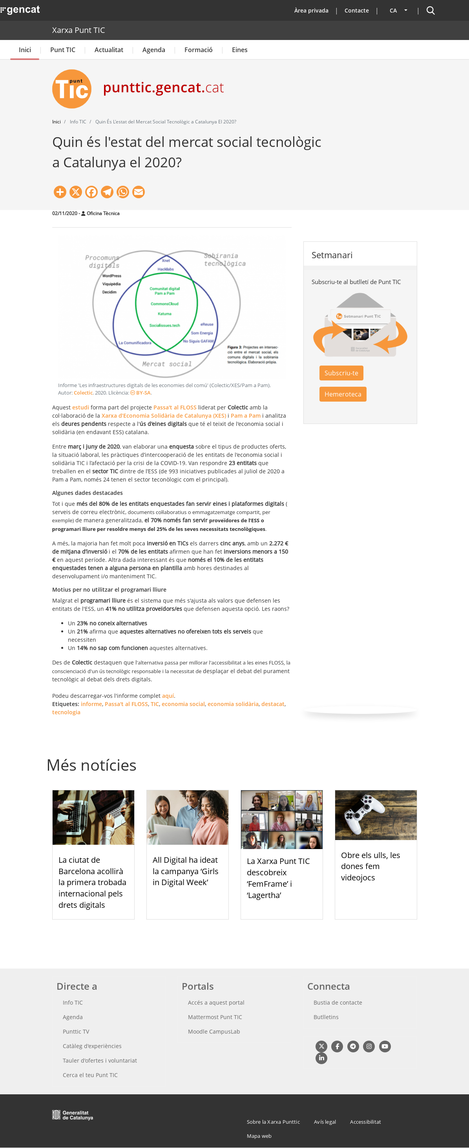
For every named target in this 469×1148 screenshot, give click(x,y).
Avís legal (325, 1121)
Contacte (357, 10)
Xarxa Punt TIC (78, 30)
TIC (155, 704)
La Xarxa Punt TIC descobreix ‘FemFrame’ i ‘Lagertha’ (278, 878)
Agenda (153, 49)
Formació (198, 49)
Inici (25, 49)
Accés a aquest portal (216, 1002)
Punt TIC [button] (62, 49)
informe (91, 704)
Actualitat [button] (109, 49)
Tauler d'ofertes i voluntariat (100, 1060)
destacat (273, 704)
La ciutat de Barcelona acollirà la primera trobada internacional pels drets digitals (92, 882)
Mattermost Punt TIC (215, 1017)
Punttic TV (76, 1031)
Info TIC (73, 1002)
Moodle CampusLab (214, 1031)
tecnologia (66, 712)
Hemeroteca (343, 394)
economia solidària (233, 704)
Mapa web (259, 1135)
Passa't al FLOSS (126, 704)
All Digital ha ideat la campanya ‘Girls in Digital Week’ (186, 871)
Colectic (83, 392)
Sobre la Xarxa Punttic (273, 1121)
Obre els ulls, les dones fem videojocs (370, 866)
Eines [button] (240, 49)
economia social (183, 704)
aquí (168, 695)
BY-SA (140, 392)
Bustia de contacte (338, 1002)
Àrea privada (311, 10)
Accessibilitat (365, 1121)
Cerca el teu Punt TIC (90, 1075)
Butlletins (326, 1017)
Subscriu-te (341, 373)
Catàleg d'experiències (92, 1046)
